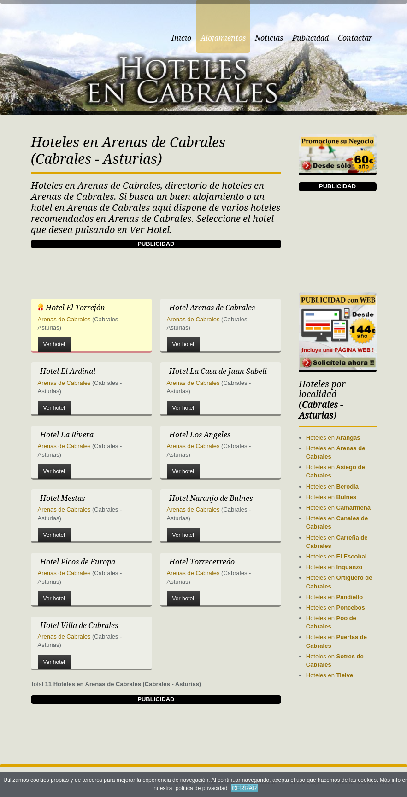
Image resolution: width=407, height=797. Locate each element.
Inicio (181, 38)
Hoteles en (333, 437)
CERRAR (244, 788)
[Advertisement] (198, 269)
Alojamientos (223, 38)
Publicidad (310, 38)
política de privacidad (202, 788)
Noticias (269, 38)
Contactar (355, 38)
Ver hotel (54, 344)
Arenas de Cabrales (64, 319)
